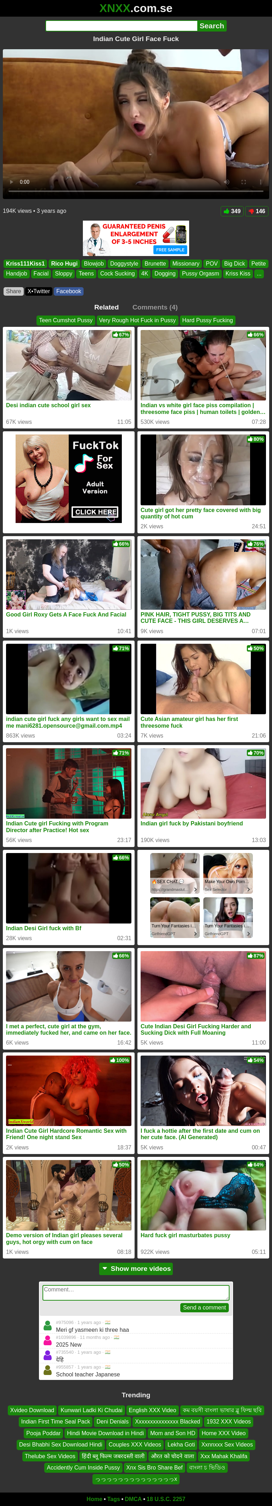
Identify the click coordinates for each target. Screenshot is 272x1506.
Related (106, 307)
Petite (258, 264)
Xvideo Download (32, 1410)
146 (256, 211)
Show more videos (136, 1268)
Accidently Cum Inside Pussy (83, 1468)
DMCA (133, 1499)
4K (144, 274)
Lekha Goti (181, 1445)
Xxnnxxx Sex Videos (227, 1445)
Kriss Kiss (238, 274)
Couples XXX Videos (135, 1445)
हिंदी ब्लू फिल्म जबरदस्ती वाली (113, 1456)
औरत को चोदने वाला (172, 1456)
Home (94, 1499)
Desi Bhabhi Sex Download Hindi (60, 1445)
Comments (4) (155, 307)
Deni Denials (112, 1422)
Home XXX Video (223, 1433)
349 (232, 211)
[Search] (121, 26)
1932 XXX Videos (228, 1422)
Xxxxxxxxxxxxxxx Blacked (167, 1422)
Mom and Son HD (172, 1433)
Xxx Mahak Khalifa (224, 1456)
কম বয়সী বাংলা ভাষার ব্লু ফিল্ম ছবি (222, 1410)
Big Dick (234, 264)
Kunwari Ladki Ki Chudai (91, 1410)
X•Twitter (39, 291)
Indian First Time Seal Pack (55, 1422)
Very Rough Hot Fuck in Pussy (137, 320)
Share (13, 291)
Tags (113, 1499)
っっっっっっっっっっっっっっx (136, 1479)
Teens (86, 274)
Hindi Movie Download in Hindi (105, 1433)
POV (212, 264)
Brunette (155, 264)
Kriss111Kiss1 (25, 264)
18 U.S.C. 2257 (166, 1499)
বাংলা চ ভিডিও (207, 1468)
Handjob (16, 274)
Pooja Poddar (43, 1433)
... (259, 274)
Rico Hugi (64, 264)
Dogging (165, 274)
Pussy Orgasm (200, 274)
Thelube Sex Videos (50, 1456)
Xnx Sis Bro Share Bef (154, 1468)
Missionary (185, 264)
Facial (41, 274)
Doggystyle (124, 264)
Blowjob (94, 264)
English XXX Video (152, 1410)
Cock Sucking (117, 274)
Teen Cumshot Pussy (65, 320)
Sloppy (63, 274)
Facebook (68, 291)
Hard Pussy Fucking (207, 320)
